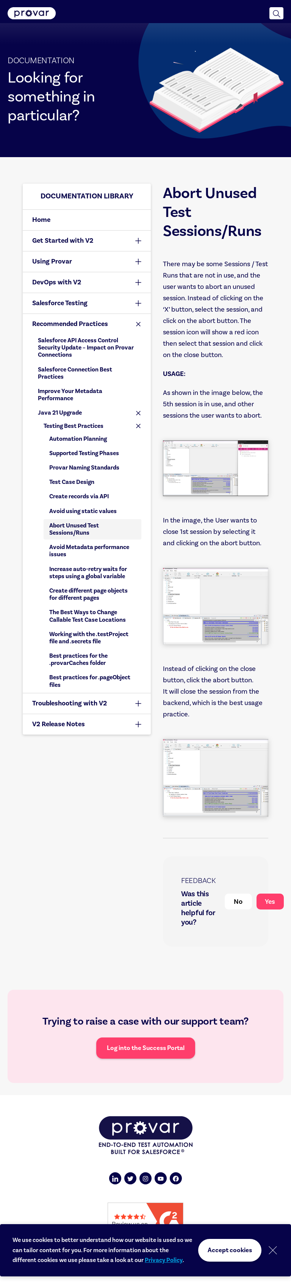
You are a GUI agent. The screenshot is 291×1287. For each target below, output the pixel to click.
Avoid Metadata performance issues (89, 550)
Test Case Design (71, 482)
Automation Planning (78, 439)
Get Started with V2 (62, 240)
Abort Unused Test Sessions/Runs (74, 529)
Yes (270, 901)
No (238, 901)
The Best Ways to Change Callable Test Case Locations (87, 615)
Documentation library (87, 196)
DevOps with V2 (56, 282)
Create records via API (79, 496)
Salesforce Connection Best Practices (75, 373)
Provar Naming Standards (84, 467)
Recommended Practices (70, 324)
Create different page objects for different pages (88, 594)
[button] (276, 13)
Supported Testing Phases (84, 453)
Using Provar (52, 261)
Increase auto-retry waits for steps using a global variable (88, 572)
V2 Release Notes (58, 724)
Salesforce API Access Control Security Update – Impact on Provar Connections (86, 348)
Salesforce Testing (60, 303)
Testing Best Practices (73, 426)
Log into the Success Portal (146, 1048)
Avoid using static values (83, 511)
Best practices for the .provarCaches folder (78, 659)
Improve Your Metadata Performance (70, 394)
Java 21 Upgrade (60, 413)
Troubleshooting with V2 (69, 703)
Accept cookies (230, 1250)
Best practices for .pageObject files (89, 681)
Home (41, 219)
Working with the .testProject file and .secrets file (88, 637)
